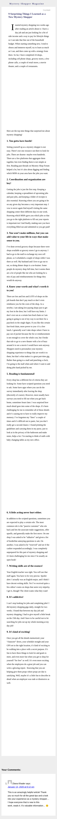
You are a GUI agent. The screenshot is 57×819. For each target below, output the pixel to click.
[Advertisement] (28, 98)
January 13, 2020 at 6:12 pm (21, 787)
